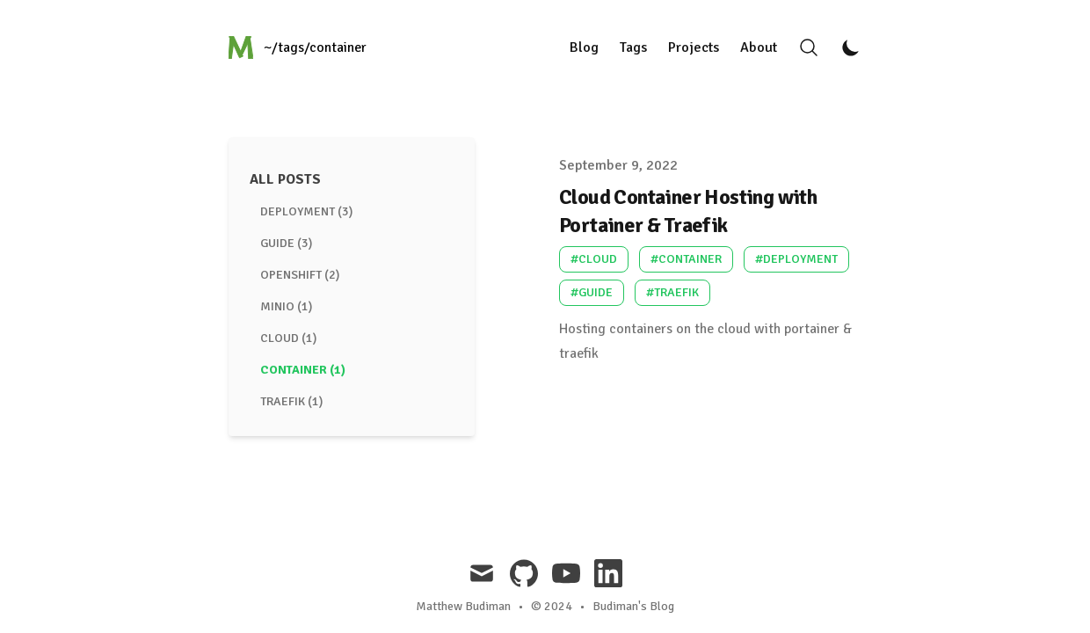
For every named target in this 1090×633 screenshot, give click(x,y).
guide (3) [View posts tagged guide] (286, 243)
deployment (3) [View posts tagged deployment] (306, 211)
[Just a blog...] (299, 47)
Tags (633, 47)
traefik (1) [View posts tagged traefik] (291, 401)
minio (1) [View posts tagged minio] (286, 306)
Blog (584, 47)
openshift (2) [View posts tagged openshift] (299, 274)
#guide (591, 292)
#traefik (672, 292)
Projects (693, 47)
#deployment (796, 258)
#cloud (593, 258)
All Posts (285, 179)
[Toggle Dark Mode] (850, 47)
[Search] (808, 47)
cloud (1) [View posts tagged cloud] (288, 338)
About (758, 47)
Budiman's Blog (633, 606)
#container (686, 258)
